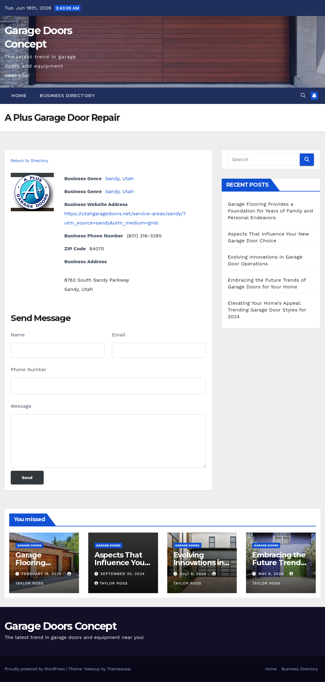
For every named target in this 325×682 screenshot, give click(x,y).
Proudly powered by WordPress (35, 669)
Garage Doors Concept (61, 626)
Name (18, 335)
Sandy (112, 178)
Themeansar (119, 669)
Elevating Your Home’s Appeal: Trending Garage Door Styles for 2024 (267, 309)
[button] (303, 95)
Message (21, 406)
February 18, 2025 (42, 574)
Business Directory (67, 95)
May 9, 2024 (271, 574)
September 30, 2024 (123, 574)
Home (18, 95)
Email (118, 335)
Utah (128, 178)
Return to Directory (29, 160)
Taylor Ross (111, 583)
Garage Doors (29, 545)
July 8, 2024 (193, 574)
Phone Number (28, 369)
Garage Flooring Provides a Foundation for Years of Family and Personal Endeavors (270, 210)
